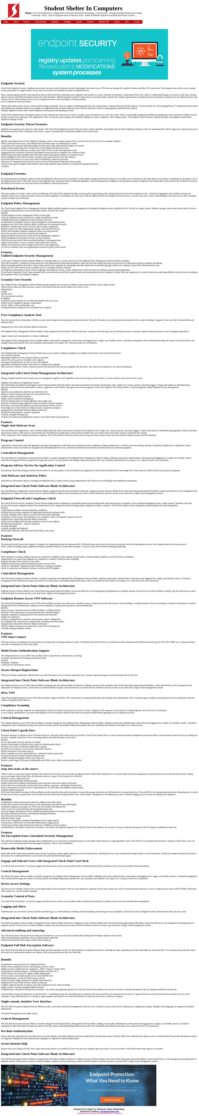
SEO (127, 22)
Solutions (54, 22)
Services (26, 22)
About (15, 22)
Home (6, 22)
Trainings (67, 22)
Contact (137, 22)
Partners (90, 22)
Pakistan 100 (104, 22)
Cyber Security (40, 22)
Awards (79, 22)
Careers (117, 22)
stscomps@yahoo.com (109, 1111)
